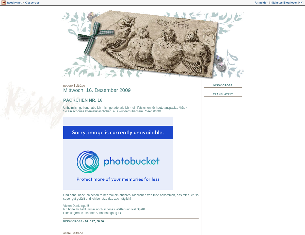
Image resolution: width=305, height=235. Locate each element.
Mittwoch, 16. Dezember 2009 (97, 90)
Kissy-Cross (72, 221)
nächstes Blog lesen (283, 2)
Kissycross (32, 2)
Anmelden (261, 2)
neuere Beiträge (74, 85)
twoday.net (14, 2)
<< (300, 2)
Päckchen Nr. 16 (82, 100)
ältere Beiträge (73, 233)
